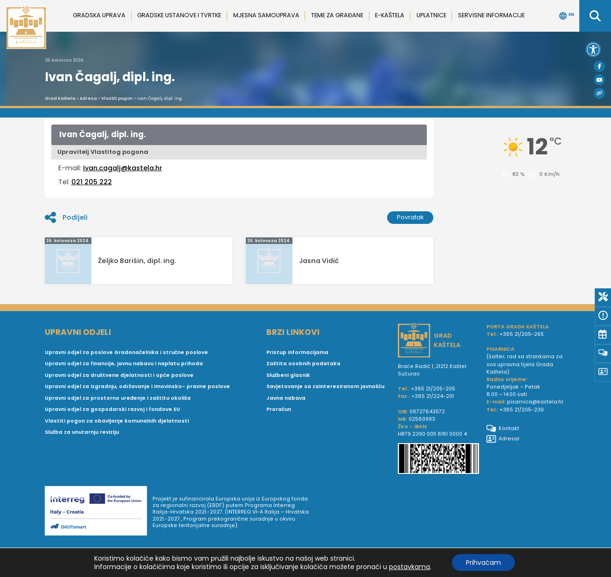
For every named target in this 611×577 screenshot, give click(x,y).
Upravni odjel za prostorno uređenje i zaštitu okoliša (118, 398)
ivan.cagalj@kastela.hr (122, 168)
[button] (593, 49)
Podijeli (66, 217)
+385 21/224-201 (432, 396)
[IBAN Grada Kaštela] (438, 459)
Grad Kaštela (60, 98)
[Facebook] (599, 66)
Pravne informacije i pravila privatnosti (455, 559)
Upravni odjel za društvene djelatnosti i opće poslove (119, 375)
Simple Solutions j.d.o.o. (131, 573)
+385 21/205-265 (522, 334)
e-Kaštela (389, 15)
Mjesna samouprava (266, 15)
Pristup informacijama (297, 352)
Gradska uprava (99, 15)
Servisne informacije (491, 15)
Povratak (410, 217)
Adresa (88, 98)
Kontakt (502, 428)
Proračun (278, 409)
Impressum (383, 559)
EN (566, 16)
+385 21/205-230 (522, 409)
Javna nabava (286, 398)
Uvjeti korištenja (341, 559)
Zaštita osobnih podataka (303, 363)
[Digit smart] (99, 512)
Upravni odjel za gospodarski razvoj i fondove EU (112, 409)
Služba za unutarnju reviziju (82, 432)
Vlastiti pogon (117, 98)
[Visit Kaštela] (599, 93)
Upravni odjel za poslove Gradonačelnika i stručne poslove (126, 352)
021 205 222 (91, 182)
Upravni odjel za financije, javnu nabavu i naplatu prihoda (124, 363)
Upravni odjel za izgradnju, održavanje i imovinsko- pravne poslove (137, 386)
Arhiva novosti (296, 559)
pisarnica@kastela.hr (535, 401)
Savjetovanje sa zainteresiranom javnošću (325, 386)
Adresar (503, 439)
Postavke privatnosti (539, 559)
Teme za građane (337, 15)
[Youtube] (599, 79)
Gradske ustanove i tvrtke (179, 15)
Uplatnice (431, 15)
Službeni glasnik (288, 375)
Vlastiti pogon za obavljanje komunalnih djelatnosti (117, 420)
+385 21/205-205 (433, 388)
